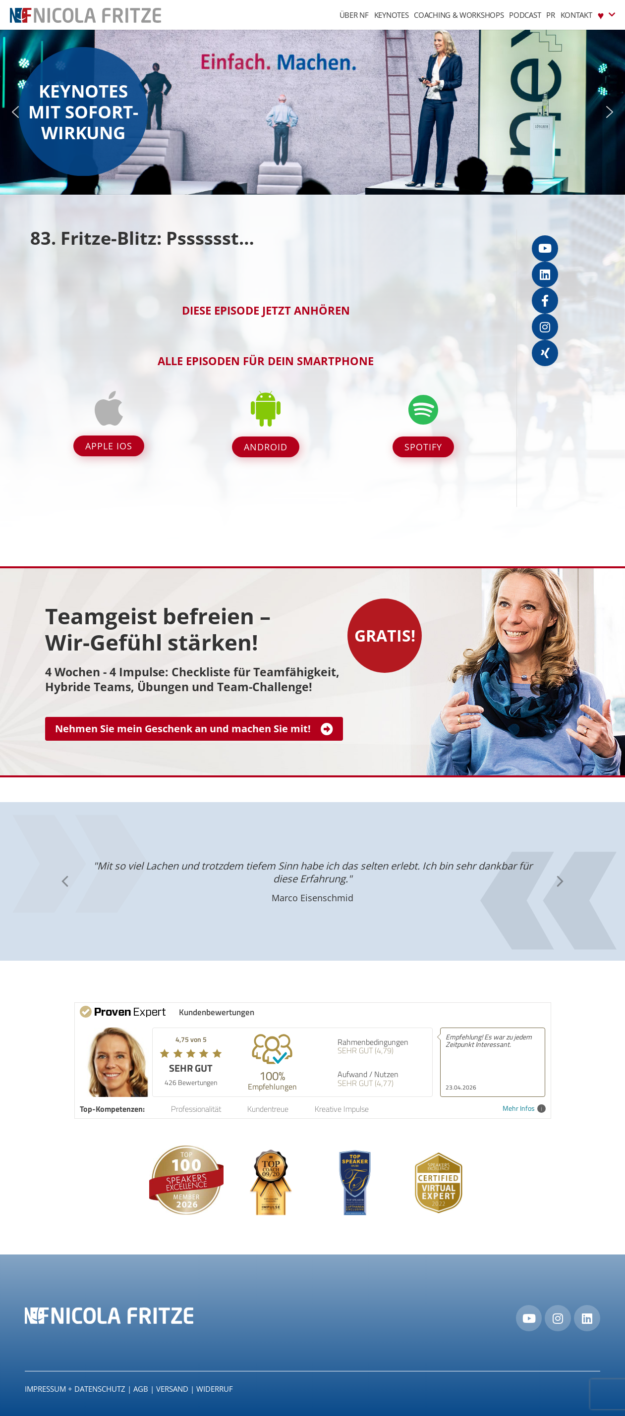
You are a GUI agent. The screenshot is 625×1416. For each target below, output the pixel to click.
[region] (312, 112)
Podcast (525, 15)
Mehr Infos (524, 1108)
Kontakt (576, 15)
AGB (140, 1389)
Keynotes (391, 15)
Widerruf (214, 1389)
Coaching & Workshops (459, 15)
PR (550, 15)
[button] (15, 112)
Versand (172, 1389)
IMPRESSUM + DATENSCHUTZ (75, 1389)
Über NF (354, 15)
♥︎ (606, 14)
